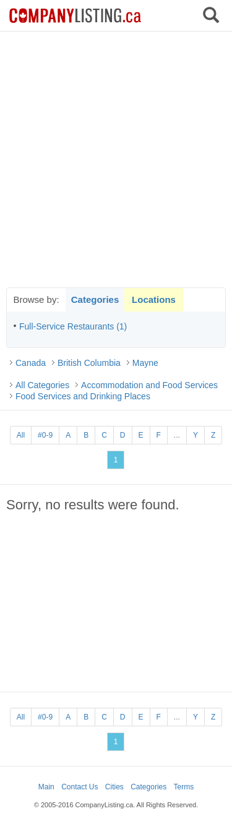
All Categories (42, 385)
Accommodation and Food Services (149, 385)
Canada (30, 363)
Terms (184, 787)
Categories (95, 299)
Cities (114, 787)
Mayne (145, 363)
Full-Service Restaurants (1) (73, 326)
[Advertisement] (116, 159)
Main (46, 787)
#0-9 (45, 435)
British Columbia (89, 363)
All (21, 435)
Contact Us (79, 787)
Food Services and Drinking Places (82, 396)
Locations (154, 299)
